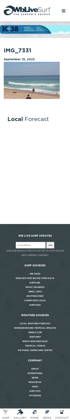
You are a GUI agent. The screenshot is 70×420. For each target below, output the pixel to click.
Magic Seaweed (35, 287)
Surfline (35, 283)
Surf (6, 414)
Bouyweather (35, 296)
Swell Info (35, 291)
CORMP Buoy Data (35, 300)
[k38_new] (35, 32)
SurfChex (35, 305)
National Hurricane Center (35, 350)
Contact (62, 414)
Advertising (35, 373)
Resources (35, 382)
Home (34, 414)
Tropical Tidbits (35, 346)
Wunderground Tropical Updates (35, 328)
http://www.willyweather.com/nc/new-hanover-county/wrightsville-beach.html (35, 222)
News (35, 378)
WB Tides (35, 274)
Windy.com (35, 332)
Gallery (20, 414)
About (35, 369)
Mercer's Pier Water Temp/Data (35, 278)
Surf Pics (35, 391)
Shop (35, 386)
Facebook (35, 395)
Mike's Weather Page (35, 341)
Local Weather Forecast (35, 323)
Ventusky (35, 337)
